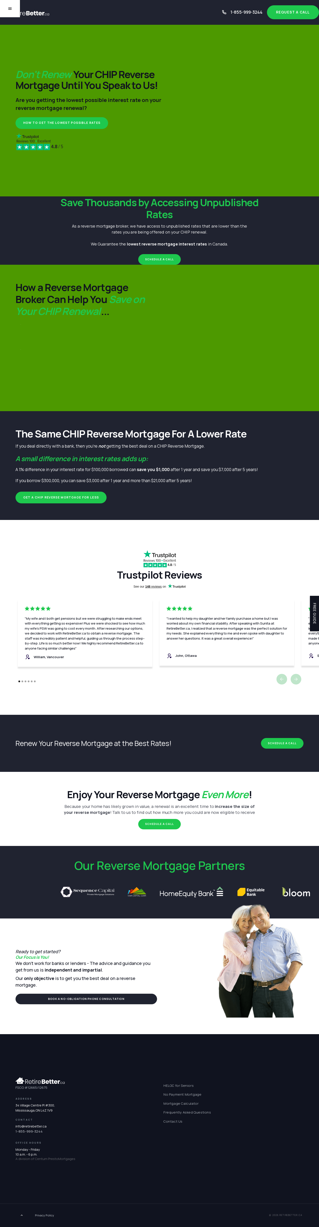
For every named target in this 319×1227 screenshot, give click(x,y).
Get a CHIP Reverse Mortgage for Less (61, 497)
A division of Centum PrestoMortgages (45, 1158)
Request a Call (293, 12)
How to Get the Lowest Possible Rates (62, 123)
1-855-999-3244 (246, 12)
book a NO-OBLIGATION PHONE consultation (86, 999)
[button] (281, 679)
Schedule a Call (159, 259)
